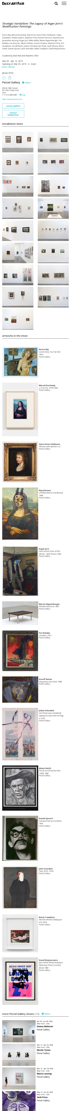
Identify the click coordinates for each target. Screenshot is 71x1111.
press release (8, 66)
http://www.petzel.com (12, 99)
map (22, 95)
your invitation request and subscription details (16, 1094)
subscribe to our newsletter (17, 1101)
